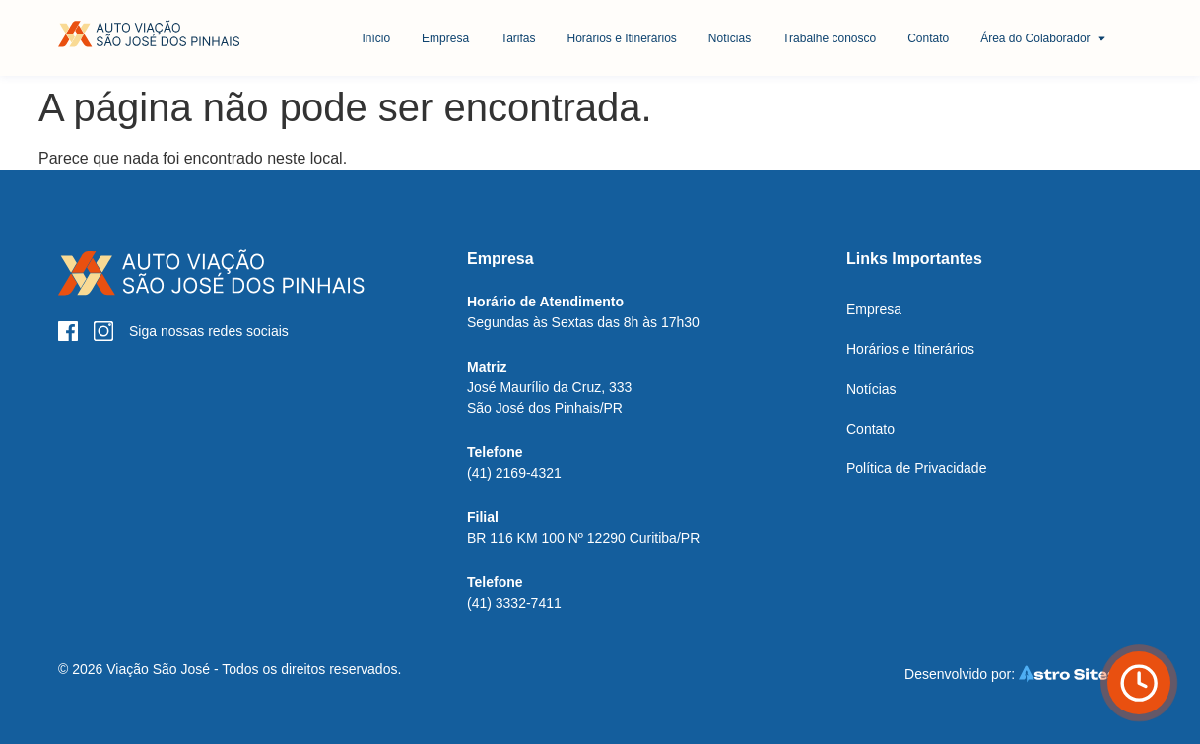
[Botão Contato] (928, 38)
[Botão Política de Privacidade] (916, 468)
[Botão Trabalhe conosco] (829, 38)
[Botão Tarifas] (517, 38)
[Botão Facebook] (68, 331)
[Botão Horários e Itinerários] (621, 38)
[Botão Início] (149, 34)
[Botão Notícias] (729, 38)
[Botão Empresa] (445, 38)
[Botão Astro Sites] (1021, 674)
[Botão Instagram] (103, 331)
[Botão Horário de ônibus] (1138, 682)
